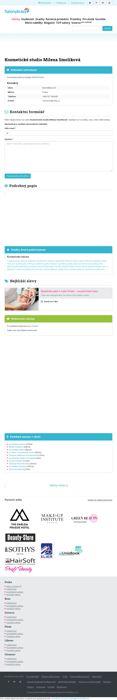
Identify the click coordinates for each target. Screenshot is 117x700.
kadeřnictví (11, 589)
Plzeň (8, 626)
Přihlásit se (61, 2)
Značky (39, 19)
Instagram (40, 687)
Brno (7, 598)
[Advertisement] (58, 45)
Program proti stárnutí (17, 260)
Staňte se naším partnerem (100, 500)
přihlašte (34, 326)
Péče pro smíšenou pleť (38, 263)
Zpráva (8, 139)
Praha (8, 582)
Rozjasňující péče (46, 266)
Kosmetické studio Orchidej (21, 458)
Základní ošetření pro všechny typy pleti (46, 260)
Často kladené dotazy (80, 676)
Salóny (16, 19)
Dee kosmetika (15, 469)
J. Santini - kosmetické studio (21, 452)
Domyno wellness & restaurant (23, 455)
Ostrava (10, 612)
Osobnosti (27, 19)
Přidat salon (44, 2)
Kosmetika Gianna (17, 444)
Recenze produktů (57, 19)
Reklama (107, 681)
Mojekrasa (62, 687)
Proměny (75, 19)
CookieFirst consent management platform (70, 698)
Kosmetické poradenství (93, 269)
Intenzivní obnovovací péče (85, 263)
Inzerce (81, 22)
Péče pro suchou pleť (16, 263)
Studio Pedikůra (16, 446)
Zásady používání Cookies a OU (41, 681)
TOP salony (63, 22)
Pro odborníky (32, 676)
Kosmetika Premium (18, 466)
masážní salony (13, 594)
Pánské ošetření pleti (64, 266)
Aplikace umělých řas (59, 269)
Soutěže (100, 19)
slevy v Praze (12, 586)
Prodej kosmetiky (23, 269)
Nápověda (96, 676)
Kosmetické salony (18, 256)
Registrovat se (77, 2)
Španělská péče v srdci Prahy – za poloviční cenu (69, 291)
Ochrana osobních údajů (90, 681)
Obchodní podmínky (67, 681)
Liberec (9, 640)
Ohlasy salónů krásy (50, 676)
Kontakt (51, 687)
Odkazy (30, 687)
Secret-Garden (15, 460)
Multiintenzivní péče (28, 266)
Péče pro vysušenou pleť (61, 263)
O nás (65, 676)
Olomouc (10, 654)
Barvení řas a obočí (40, 269)
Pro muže (88, 19)
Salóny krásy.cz (59, 485)
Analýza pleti (75, 269)
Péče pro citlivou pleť (74, 260)
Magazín (49, 22)
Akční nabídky (34, 22)
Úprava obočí (81, 266)
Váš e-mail (10, 128)
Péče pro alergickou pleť (96, 260)
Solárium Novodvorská (19, 463)
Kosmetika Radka (17, 449)
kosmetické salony (14, 592)
